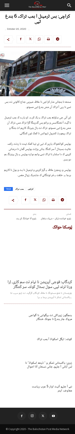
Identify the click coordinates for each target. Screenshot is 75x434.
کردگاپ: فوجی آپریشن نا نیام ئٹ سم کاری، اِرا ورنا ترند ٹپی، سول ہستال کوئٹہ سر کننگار (40, 285)
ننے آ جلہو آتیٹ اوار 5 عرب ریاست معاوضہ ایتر (52, 388)
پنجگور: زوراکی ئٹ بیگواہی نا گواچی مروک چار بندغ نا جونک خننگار (50, 317)
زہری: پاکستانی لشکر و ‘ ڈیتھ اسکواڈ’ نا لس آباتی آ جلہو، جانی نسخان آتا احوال (48, 365)
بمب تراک (19, 188)
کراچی (30, 188)
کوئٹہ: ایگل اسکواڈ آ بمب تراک (54, 339)
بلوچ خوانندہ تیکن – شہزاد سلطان (56, 219)
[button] (6, 5)
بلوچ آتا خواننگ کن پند (26, 219)
